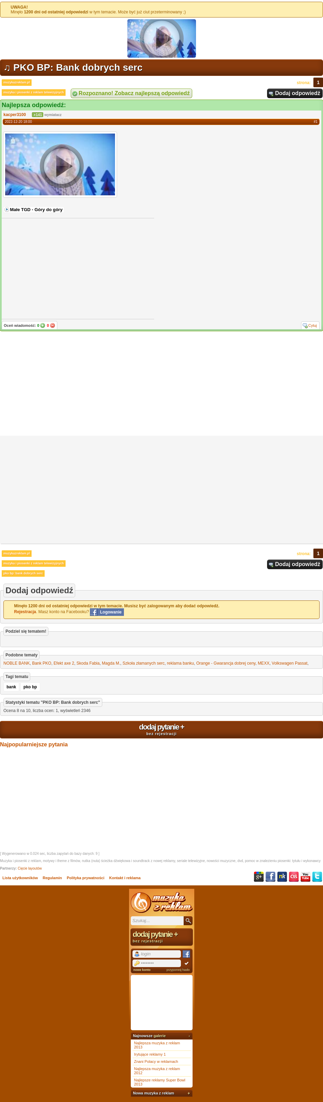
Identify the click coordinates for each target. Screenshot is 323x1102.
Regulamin (52, 878)
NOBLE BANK (16, 663)
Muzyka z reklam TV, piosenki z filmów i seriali (162, 902)
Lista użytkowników (20, 878)
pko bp (30, 687)
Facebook (270, 877)
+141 (37, 115)
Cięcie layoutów (30, 868)
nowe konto (142, 970)
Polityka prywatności (85, 878)
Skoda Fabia (88, 663)
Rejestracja (25, 611)
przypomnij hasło (178, 970)
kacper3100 (14, 114)
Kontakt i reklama (125, 878)
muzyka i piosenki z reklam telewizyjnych (33, 92)
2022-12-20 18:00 (18, 122)
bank (11, 687)
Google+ (259, 877)
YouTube (305, 877)
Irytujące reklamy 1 (150, 1054)
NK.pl (282, 877)
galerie (159, 1036)
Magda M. (111, 663)
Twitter (317, 877)
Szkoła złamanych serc (144, 663)
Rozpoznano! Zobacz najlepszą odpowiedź (134, 93)
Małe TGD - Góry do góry (36, 209)
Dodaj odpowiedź (297, 93)
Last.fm (294, 877)
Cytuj (312, 325)
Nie (52, 325)
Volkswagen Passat (290, 663)
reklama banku (180, 663)
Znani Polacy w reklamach (156, 1061)
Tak (42, 325)
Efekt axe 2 (64, 663)
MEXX (263, 663)
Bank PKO (41, 663)
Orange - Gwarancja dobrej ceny (226, 663)
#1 (316, 122)
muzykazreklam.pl (16, 82)
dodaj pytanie (161, 729)
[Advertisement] (161, 384)
